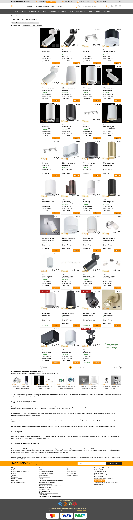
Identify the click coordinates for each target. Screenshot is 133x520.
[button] (119, 382)
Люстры (23, 11)
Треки (90, 11)
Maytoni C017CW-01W (108, 89)
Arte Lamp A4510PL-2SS (109, 276)
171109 (56, 216)
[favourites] (57, 45)
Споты (71, 11)
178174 (77, 216)
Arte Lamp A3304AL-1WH (48, 238)
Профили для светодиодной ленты (48, 493)
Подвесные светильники (46, 471)
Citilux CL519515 (107, 313)
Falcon (69, 165)
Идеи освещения (71, 473)
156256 (98, 141)
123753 (98, 329)
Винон (111, 315)
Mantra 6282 (86, 51)
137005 (118, 104)
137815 (77, 29)
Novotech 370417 (66, 51)
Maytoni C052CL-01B (108, 201)
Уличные (97, 11)
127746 (98, 66)
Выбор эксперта (71, 471)
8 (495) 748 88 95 (98, 469)
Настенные (52, 11)
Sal (89, 53)
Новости (13, 473)
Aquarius (50, 90)
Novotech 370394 (46, 51)
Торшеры (41, 478)
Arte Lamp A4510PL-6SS (68, 276)
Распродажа (14, 480)
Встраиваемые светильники (47, 482)
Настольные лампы (44, 477)
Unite (49, 315)
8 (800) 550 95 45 (98, 476)
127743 (56, 29)
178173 (118, 29)
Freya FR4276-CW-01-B (88, 351)
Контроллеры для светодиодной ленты (50, 496)
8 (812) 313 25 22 (98, 473)
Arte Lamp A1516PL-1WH (68, 89)
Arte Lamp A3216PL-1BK (89, 276)
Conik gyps (112, 128)
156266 (56, 179)
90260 (119, 216)
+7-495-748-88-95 (42, 1)
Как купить (14, 477)
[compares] (53, 45)
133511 (98, 254)
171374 (118, 179)
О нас (12, 469)
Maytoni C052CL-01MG (109, 163)
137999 (56, 291)
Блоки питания (43, 494)
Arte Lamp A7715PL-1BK (89, 313)
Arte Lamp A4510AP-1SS (109, 238)
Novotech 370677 (87, 201)
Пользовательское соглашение (20, 471)
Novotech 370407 (66, 201)
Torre (49, 202)
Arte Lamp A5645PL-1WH (68, 351)
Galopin (90, 165)
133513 (56, 66)
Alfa (90, 240)
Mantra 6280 (86, 126)
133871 (77, 291)
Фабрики (13, 475)
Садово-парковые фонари (46, 489)
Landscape (71, 202)
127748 (56, 104)
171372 (118, 141)
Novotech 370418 (66, 126)
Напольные (106, 11)
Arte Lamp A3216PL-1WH (48, 89)
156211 (77, 329)
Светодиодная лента (44, 491)
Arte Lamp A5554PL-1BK (109, 51)
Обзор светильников (72, 475)
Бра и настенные (43, 475)
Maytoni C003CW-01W (108, 126)
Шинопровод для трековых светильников (50, 485)
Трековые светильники (45, 484)
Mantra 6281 (45, 163)
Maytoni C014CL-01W (88, 238)
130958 (56, 141)
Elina (90, 202)
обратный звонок (51, 1)
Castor (110, 53)
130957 (98, 104)
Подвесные (32, 11)
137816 (77, 104)
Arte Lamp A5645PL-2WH (68, 163)
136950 (56, 254)
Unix (69, 90)
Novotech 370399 (46, 126)
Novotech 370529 (46, 313)
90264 (78, 254)
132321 (77, 179)
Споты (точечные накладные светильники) (51, 480)
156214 (77, 141)
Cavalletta (111, 240)
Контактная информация (18, 482)
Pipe (49, 53)
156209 (56, 329)
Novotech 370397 (87, 89)
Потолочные (42, 11)
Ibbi (90, 352)
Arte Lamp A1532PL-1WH (48, 201)
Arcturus (91, 315)
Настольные (62, 11)
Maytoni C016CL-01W (47, 276)
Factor (49, 352)
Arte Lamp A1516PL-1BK (68, 313)
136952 (98, 216)
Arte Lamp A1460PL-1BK (89, 163)
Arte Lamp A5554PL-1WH (68, 238)
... (88, 367)
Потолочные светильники (46, 473)
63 (91, 367)
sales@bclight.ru (68, 1)
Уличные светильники (45, 487)
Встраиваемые (80, 11)
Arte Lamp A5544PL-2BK (48, 351)
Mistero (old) (51, 240)
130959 (98, 29)
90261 (119, 254)
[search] (107, 6)
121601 (118, 291)
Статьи (68, 469)
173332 (98, 179)
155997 (98, 291)
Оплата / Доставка (16, 478)
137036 (118, 66)
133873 (77, 66)
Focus (110, 90)
